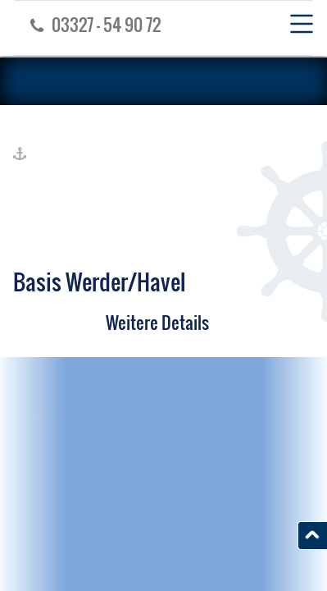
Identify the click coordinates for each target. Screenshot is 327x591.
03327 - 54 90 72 (91, 24)
